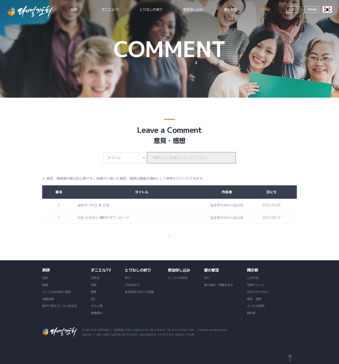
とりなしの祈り (151, 9)
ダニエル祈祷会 (30, 12)
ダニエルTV (110, 9)
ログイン (293, 9)
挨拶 (73, 9)
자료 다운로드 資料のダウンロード (103, 217)
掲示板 (265, 9)
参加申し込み (193, 9)
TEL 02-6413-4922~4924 (180, 330)
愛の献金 (230, 9)
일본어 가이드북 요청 (93, 205)
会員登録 (312, 9)
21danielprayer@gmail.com (212, 330)
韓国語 (327, 9)
